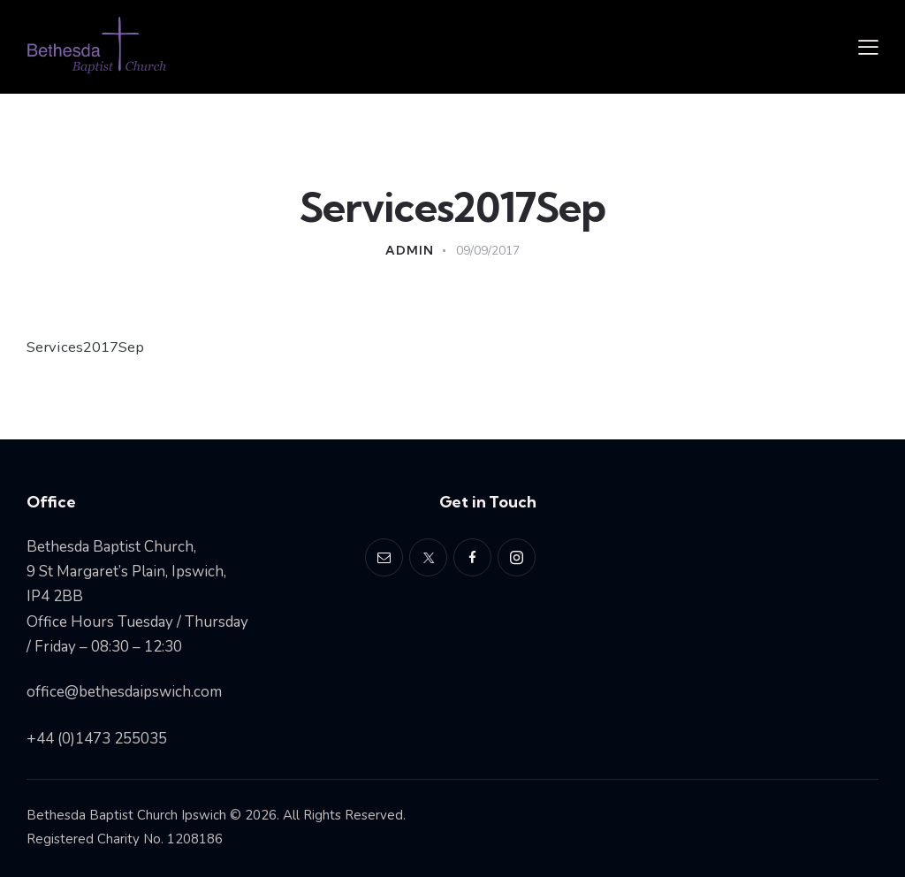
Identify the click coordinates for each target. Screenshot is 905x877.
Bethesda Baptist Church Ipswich (126, 815)
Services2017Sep (87, 347)
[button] (868, 46)
